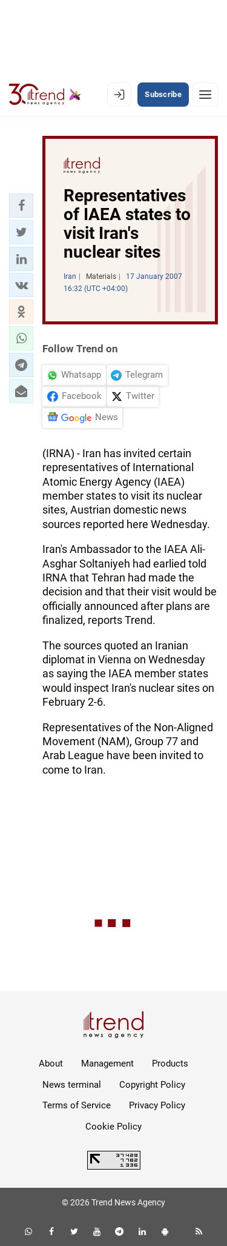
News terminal (71, 1084)
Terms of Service (76, 1105)
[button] (21, 205)
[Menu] (205, 94)
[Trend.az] (45, 95)
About (51, 1063)
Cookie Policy (113, 1126)
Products (170, 1063)
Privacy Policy (157, 1105)
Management (107, 1063)
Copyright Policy (152, 1084)
